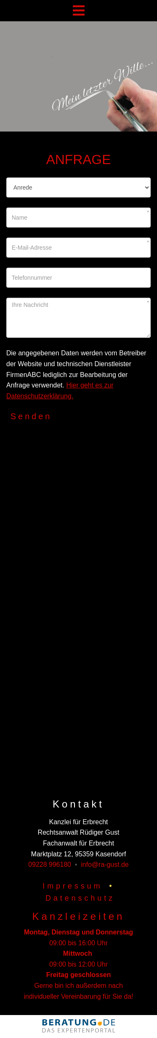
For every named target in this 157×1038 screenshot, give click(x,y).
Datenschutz (80, 898)
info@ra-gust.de (105, 864)
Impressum (73, 886)
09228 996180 (49, 864)
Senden (31, 416)
